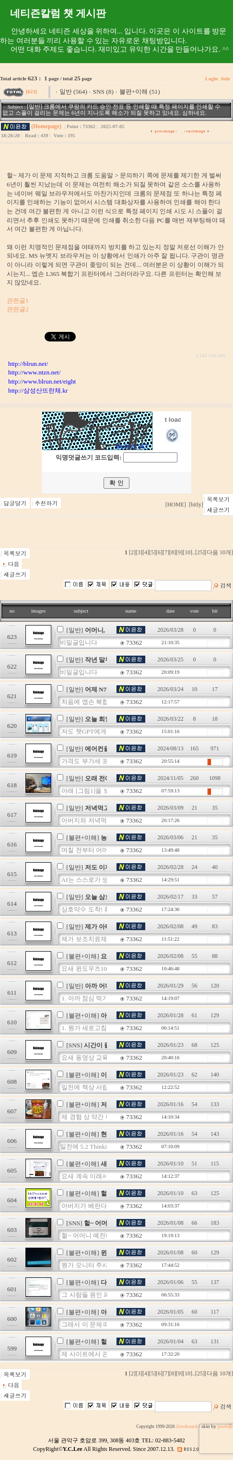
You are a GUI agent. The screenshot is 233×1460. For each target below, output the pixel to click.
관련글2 (18, 309)
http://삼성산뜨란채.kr (38, 390)
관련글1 (18, 300)
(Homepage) (46, 126)
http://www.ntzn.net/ (34, 372)
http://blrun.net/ (28, 363)
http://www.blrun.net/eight (42, 381)
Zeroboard (186, 1426)
